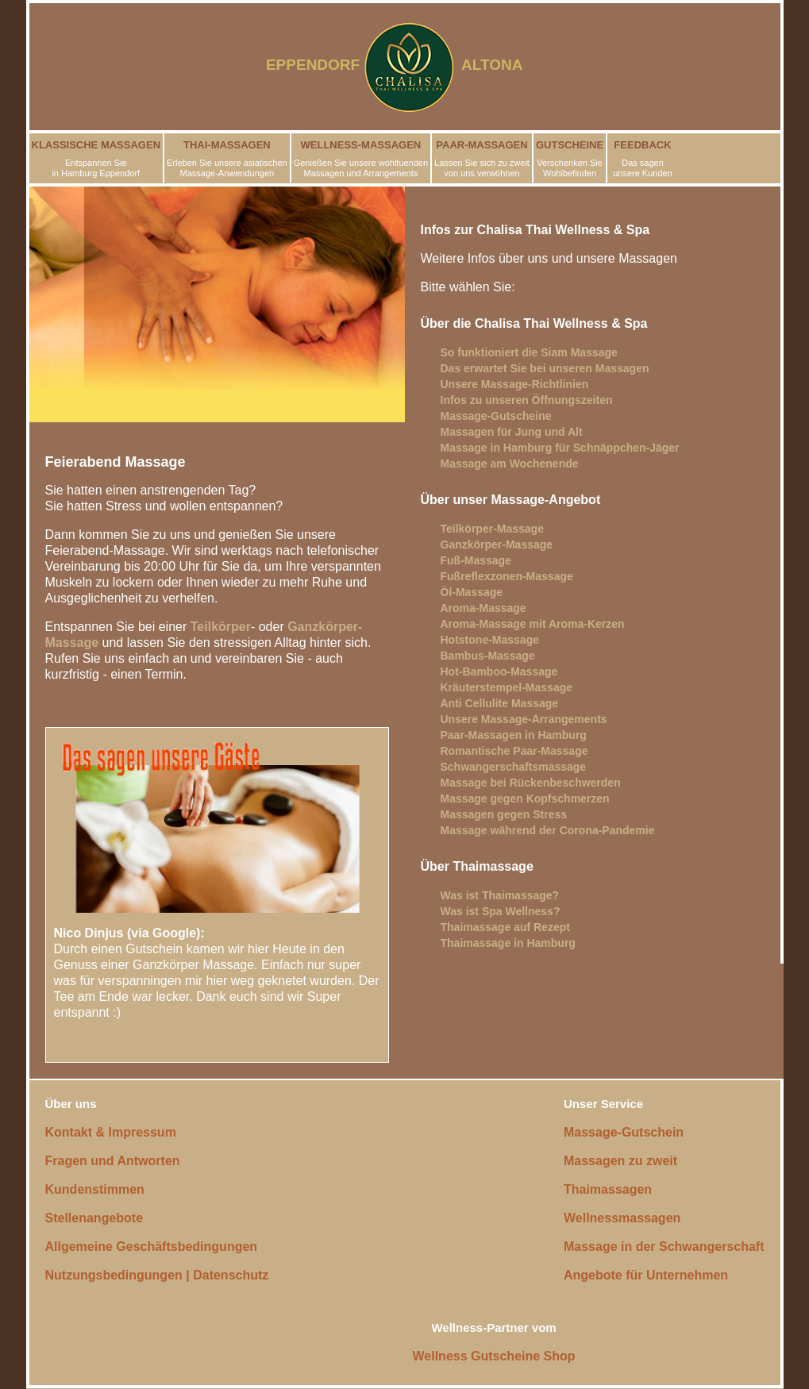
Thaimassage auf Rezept (505, 927)
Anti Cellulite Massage (500, 703)
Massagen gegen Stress (504, 814)
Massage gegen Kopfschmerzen (525, 798)
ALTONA (502, 64)
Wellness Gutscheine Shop (494, 1356)
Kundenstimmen (94, 1189)
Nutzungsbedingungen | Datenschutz (157, 1275)
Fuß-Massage (476, 560)
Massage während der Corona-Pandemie (548, 830)
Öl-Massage (472, 592)
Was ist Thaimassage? (500, 895)
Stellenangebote (94, 1218)
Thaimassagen (608, 1189)
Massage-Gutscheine (496, 416)
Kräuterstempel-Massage (507, 687)
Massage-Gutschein (624, 1132)
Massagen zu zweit (620, 1161)
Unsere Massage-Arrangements (524, 719)
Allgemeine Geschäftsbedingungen (151, 1246)
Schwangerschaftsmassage (514, 766)
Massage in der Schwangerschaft (664, 1246)
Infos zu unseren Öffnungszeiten (527, 400)
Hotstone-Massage (490, 639)
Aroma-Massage (483, 608)
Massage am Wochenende (510, 463)
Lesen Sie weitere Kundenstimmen (159, 1041)
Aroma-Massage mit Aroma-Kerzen (533, 624)
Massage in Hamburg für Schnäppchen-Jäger (560, 447)
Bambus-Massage (488, 655)
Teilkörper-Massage (492, 528)
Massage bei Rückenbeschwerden (531, 782)
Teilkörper (221, 626)
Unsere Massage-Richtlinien (515, 384)
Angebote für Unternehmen (646, 1275)
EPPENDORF (313, 64)
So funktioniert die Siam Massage (529, 352)
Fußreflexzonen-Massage (507, 576)
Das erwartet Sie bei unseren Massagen (545, 368)
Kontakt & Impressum (110, 1132)
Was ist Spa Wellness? (501, 911)
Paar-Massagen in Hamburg (514, 735)
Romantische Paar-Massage (514, 751)
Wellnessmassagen (622, 1218)
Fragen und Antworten (112, 1161)
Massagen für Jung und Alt (512, 431)
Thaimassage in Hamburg (508, 943)
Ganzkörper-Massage (497, 544)
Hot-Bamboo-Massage (499, 671)
